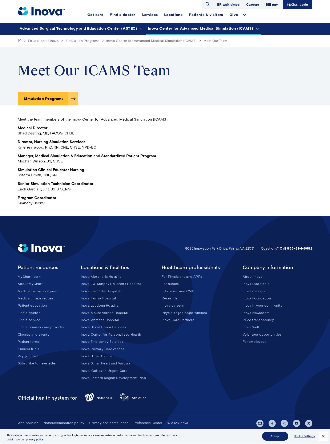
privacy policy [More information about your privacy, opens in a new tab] (35, 440)
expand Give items (244, 14)
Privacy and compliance (108, 423)
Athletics (133, 397)
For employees (254, 342)
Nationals (98, 397)
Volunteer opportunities (262, 334)
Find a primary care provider (41, 327)
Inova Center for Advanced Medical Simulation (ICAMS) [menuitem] (200, 28)
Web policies (28, 423)
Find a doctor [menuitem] (122, 14)
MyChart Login (297, 5)
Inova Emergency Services (102, 342)
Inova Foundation (257, 298)
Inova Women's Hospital (100, 320)
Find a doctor (29, 313)
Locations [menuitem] (173, 14)
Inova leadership (256, 284)
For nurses (170, 284)
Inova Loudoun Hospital (100, 305)
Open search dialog (208, 4)
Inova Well (251, 327)
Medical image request (36, 298)
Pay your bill (28, 356)
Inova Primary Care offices (102, 349)
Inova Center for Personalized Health (111, 334)
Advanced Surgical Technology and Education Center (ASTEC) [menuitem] (78, 28)
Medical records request (38, 291)
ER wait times (228, 5)
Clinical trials (28, 349)
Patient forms (29, 342)
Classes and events (33, 334)
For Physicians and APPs (182, 277)
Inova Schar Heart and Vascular (106, 363)
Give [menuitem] (233, 14)
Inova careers (173, 305)
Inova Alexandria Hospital (101, 277)
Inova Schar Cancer (97, 356)
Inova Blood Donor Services (103, 327)
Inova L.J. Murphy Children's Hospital (111, 284)
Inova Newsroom (256, 313)
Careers (252, 5)
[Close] (323, 437)
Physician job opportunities (184, 313)
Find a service (29, 320)
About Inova (252, 277)
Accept (275, 437)
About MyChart (30, 284)
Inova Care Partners (178, 320)
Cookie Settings (304, 437)
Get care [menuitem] (95, 14)
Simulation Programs (82, 41)
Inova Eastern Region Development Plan (113, 378)
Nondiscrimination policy (64, 423)
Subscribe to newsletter (37, 363)
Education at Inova (43, 41)
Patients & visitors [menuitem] (206, 14)
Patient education (32, 305)
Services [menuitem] (149, 14)
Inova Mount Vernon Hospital (104, 313)
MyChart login (29, 277)
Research (169, 298)
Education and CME (178, 291)
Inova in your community (262, 305)
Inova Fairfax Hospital (98, 298)
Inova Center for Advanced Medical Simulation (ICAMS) (151, 41)
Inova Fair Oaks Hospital (100, 291)
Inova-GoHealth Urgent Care (104, 371)
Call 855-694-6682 (296, 248)
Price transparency (258, 320)
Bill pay (272, 5)
